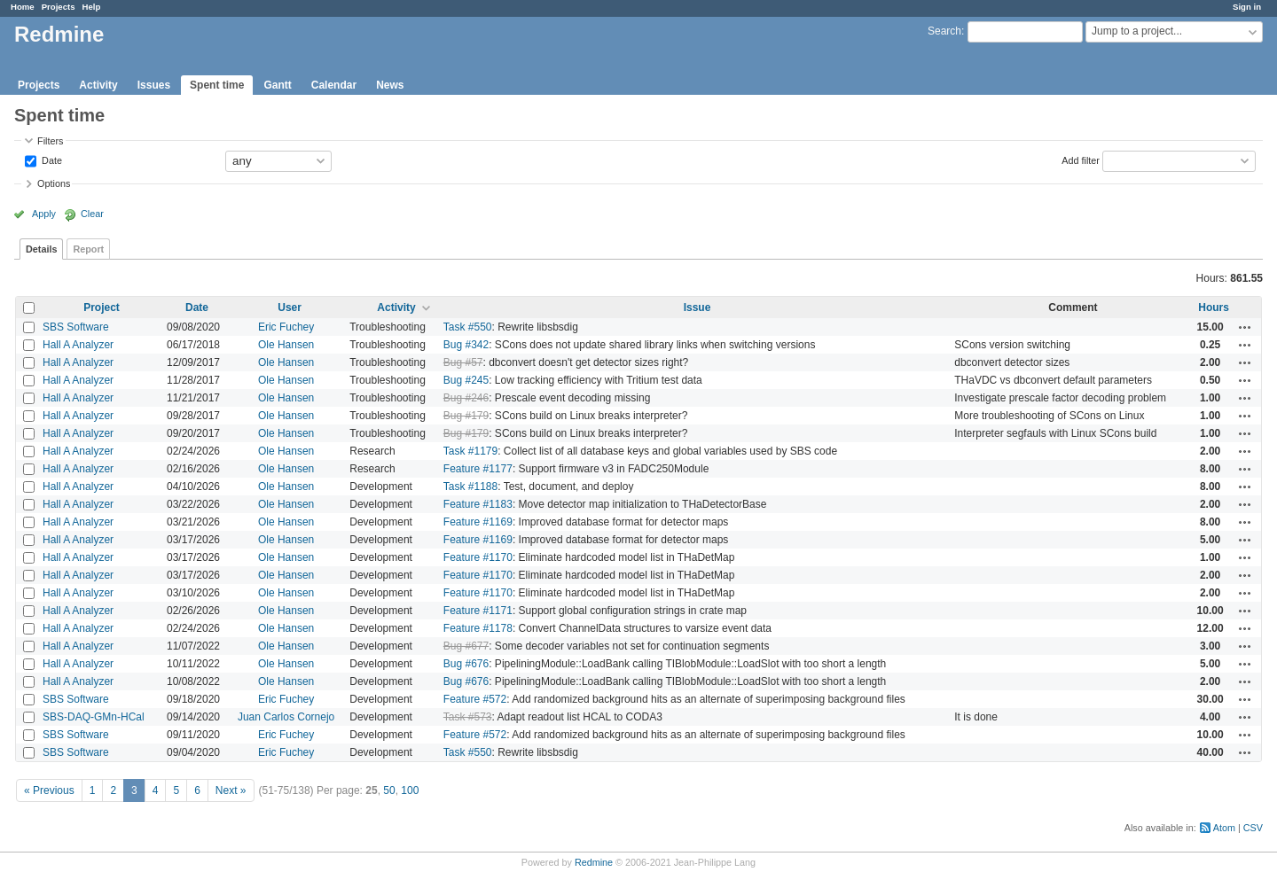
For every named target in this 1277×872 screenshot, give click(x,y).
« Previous (49, 790)
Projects (58, 7)
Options (53, 183)
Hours (1213, 307)
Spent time (217, 85)
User (290, 307)
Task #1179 (470, 451)
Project (101, 307)
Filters (50, 141)
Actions (1245, 327)
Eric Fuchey (286, 327)
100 (410, 790)
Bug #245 (466, 380)
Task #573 (467, 717)
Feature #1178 (478, 628)
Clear (92, 213)
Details (41, 249)
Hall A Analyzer (78, 345)
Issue (697, 307)
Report (88, 249)
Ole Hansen (286, 345)
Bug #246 (466, 398)
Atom (1224, 827)
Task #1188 (470, 486)
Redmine (594, 862)
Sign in (1247, 7)
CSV (1253, 827)
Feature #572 (474, 699)
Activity (98, 85)
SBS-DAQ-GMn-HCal (94, 717)
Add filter (1081, 159)
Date (50, 159)
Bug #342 (466, 345)
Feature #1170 (478, 557)
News (389, 85)
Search (944, 31)
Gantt (277, 85)
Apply (44, 213)
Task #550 (467, 327)
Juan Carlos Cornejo (286, 717)
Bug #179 (466, 415)
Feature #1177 (478, 469)
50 (389, 790)
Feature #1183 (478, 504)
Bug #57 (463, 362)
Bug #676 (466, 664)
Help (91, 7)
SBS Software (76, 327)
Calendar (333, 85)
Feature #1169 (478, 522)
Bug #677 (466, 646)
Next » (231, 790)
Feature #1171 (478, 610)
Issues (153, 85)
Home (23, 7)
